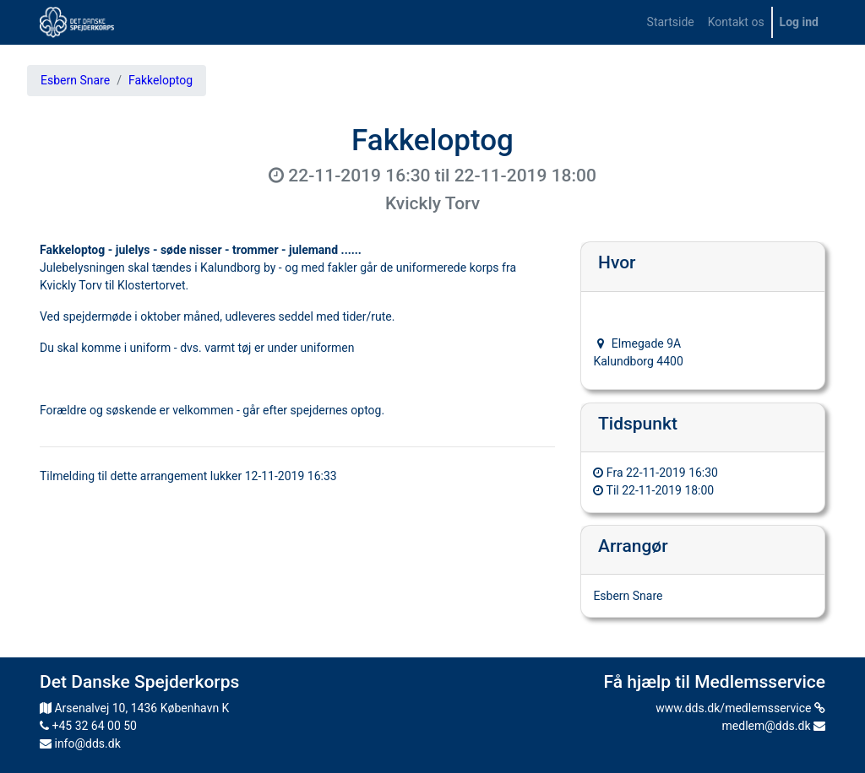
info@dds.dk (80, 743)
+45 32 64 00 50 (88, 725)
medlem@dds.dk (773, 725)
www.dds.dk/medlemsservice (740, 708)
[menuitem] (670, 22)
